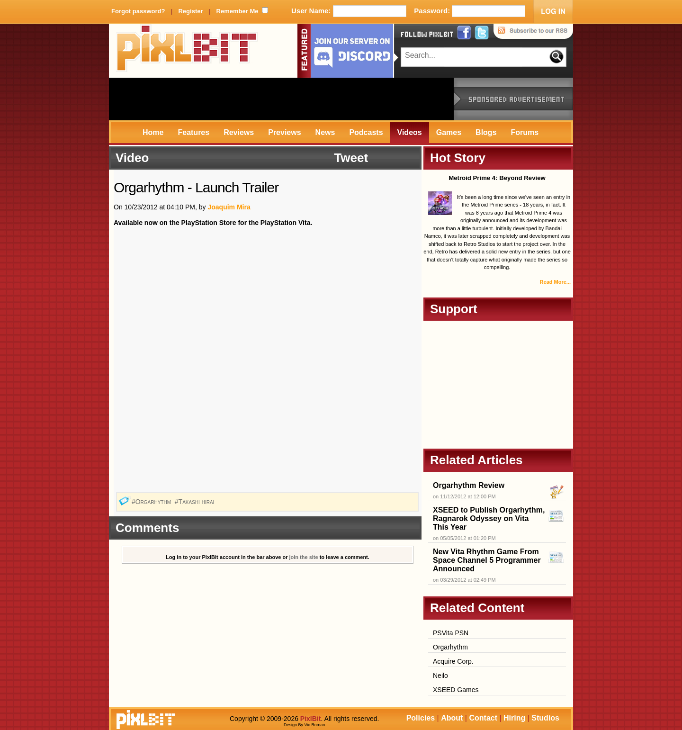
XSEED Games (455, 690)
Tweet (351, 158)
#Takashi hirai (195, 501)
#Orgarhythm (152, 501)
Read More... (555, 282)
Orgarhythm (450, 647)
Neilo (440, 675)
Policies (420, 718)
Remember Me (237, 11)
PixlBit (187, 51)
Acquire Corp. (453, 661)
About (452, 718)
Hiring (514, 718)
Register (190, 11)
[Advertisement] (281, 99)
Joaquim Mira (228, 207)
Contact (483, 718)
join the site (303, 557)
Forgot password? (138, 11)
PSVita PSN (450, 633)
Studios (545, 718)
